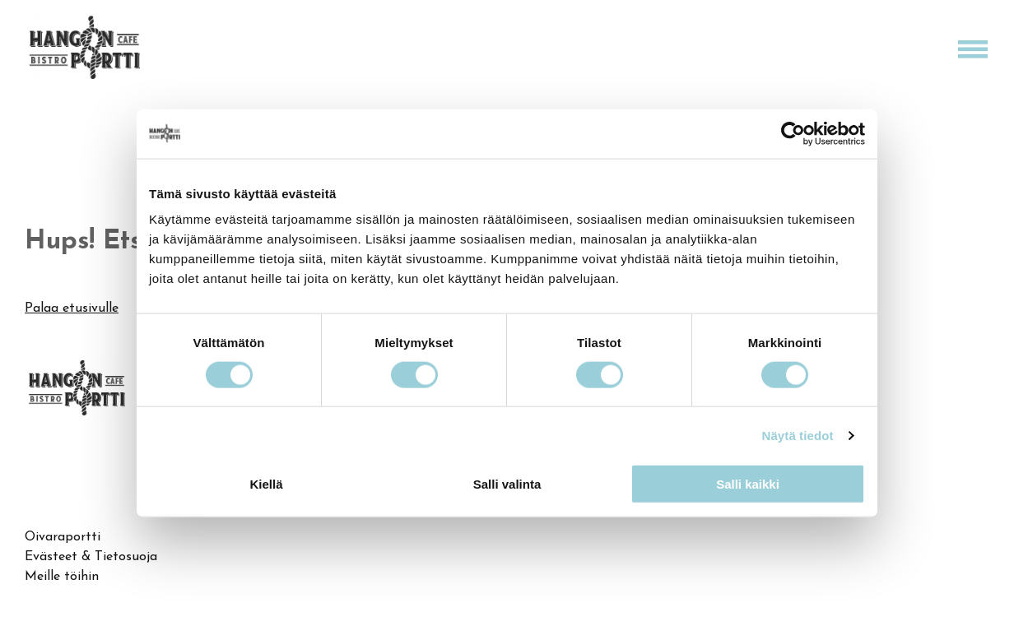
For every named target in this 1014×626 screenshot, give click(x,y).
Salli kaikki (747, 484)
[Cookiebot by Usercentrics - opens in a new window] (793, 133)
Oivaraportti (62, 537)
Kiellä (265, 484)
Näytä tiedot (798, 435)
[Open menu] (972, 49)
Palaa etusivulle (72, 308)
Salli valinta (507, 484)
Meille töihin (62, 576)
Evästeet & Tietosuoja (91, 556)
